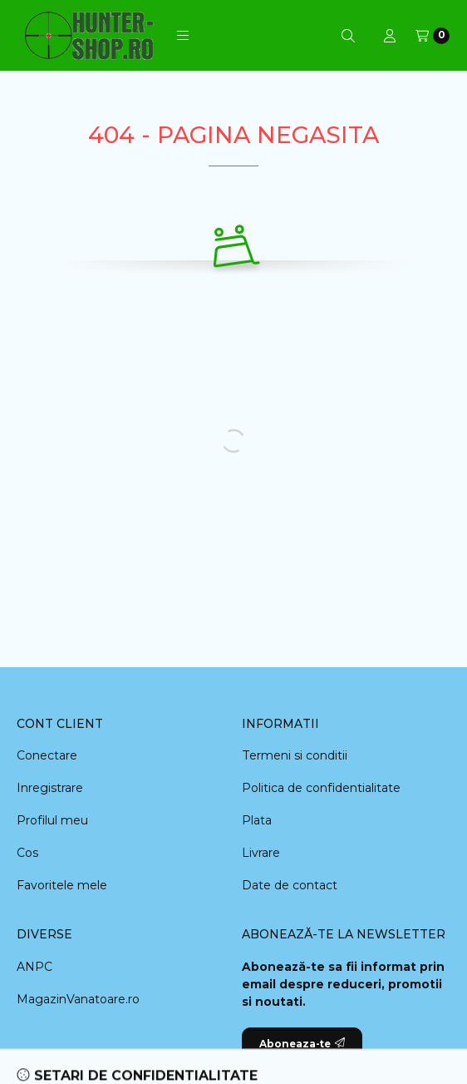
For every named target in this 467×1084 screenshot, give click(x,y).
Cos (27, 852)
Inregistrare (50, 787)
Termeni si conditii (294, 755)
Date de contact (289, 885)
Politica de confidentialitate (321, 787)
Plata (257, 820)
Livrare (261, 852)
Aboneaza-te (302, 1043)
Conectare (47, 755)
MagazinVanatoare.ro (78, 999)
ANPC (34, 966)
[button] (182, 35)
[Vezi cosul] (432, 35)
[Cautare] (348, 35)
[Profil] (389, 35)
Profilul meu (52, 820)
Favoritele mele (62, 885)
